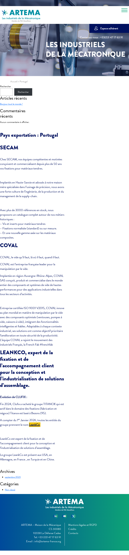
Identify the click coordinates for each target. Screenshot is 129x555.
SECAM (9, 147)
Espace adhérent (109, 28)
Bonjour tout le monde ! (11, 104)
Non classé (10, 490)
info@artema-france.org (47, 541)
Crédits (72, 529)
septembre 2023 (13, 477)
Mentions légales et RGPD (82, 525)
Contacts (73, 533)
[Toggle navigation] (124, 11)
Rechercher (5, 86)
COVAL (9, 245)
